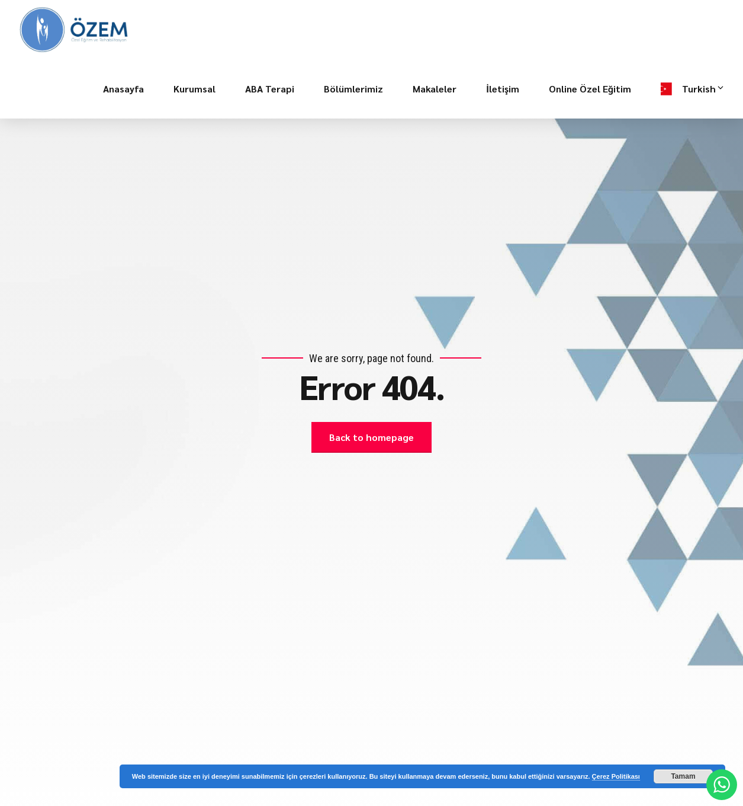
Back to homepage (371, 437)
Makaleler (434, 88)
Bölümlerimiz (353, 88)
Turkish (703, 89)
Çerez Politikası (616, 776)
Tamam (683, 776)
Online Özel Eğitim (590, 88)
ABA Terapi (269, 88)
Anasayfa (123, 88)
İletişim (502, 88)
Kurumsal (194, 88)
